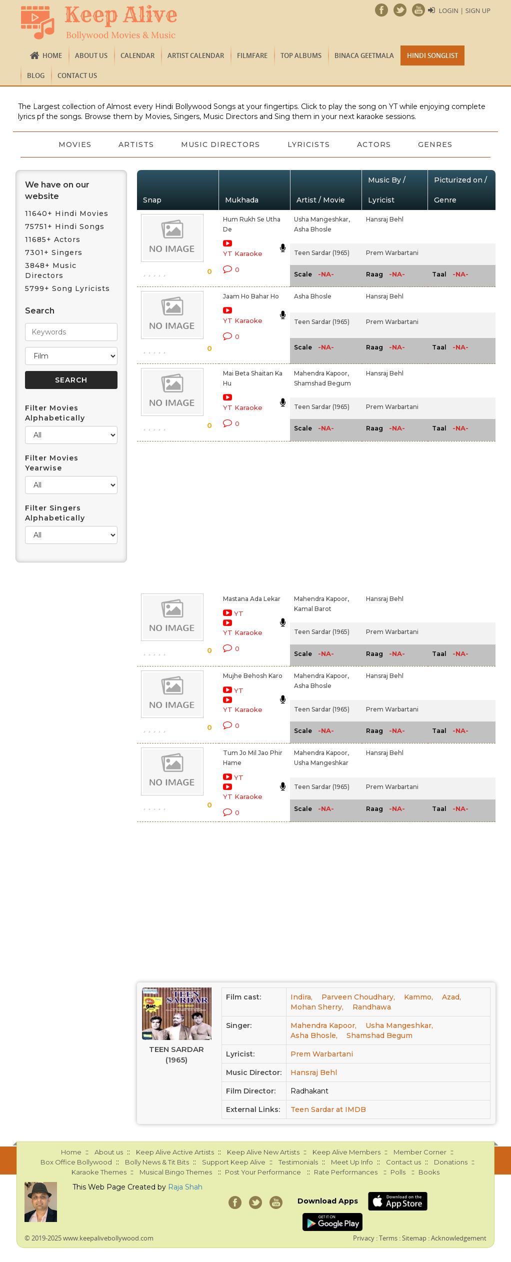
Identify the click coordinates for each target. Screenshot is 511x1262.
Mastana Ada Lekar (251, 598)
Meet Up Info (352, 1162)
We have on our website (57, 190)
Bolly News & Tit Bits (157, 1162)
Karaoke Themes (99, 1172)
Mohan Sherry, (317, 1007)
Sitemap (414, 1238)
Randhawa (371, 1007)
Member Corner (420, 1152)
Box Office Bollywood (76, 1162)
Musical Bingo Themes (176, 1172)
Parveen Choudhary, (358, 997)
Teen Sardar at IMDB (328, 1109)
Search (39, 311)
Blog (35, 75)
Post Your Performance (263, 1172)
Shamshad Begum (322, 383)
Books (429, 1172)
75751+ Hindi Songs (64, 226)
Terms (388, 1238)
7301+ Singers (53, 252)
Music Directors (220, 144)
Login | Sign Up (464, 10)
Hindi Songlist (432, 55)
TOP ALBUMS (301, 55)
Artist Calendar (196, 55)
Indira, (301, 997)
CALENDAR (137, 55)
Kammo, (418, 997)
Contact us (77, 75)
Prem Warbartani (392, 252)
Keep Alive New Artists (263, 1152)
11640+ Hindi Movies (66, 213)
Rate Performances (346, 1172)
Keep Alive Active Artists (175, 1152)
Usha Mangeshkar (321, 762)
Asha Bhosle (313, 229)
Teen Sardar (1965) (322, 252)
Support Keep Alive (234, 1162)
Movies (73, 144)
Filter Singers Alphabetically (55, 513)
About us (91, 55)
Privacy (363, 1238)
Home (52, 55)
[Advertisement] (244, 516)
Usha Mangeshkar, (322, 219)
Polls (398, 1172)
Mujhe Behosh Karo (252, 676)
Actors (375, 144)
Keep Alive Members (346, 1152)
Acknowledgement (458, 1238)
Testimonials (298, 1162)
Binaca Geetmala (364, 55)
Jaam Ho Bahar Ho (251, 296)
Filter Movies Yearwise (51, 463)
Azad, (451, 997)
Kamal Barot (313, 608)
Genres (437, 144)
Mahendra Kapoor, (321, 373)
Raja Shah (185, 1187)
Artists (135, 144)
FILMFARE (252, 55)
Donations (451, 1162)
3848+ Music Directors (50, 270)
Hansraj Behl (385, 219)
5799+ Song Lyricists (67, 288)
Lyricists (309, 144)
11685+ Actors (52, 239)
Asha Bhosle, (314, 1035)
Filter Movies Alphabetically (55, 413)
